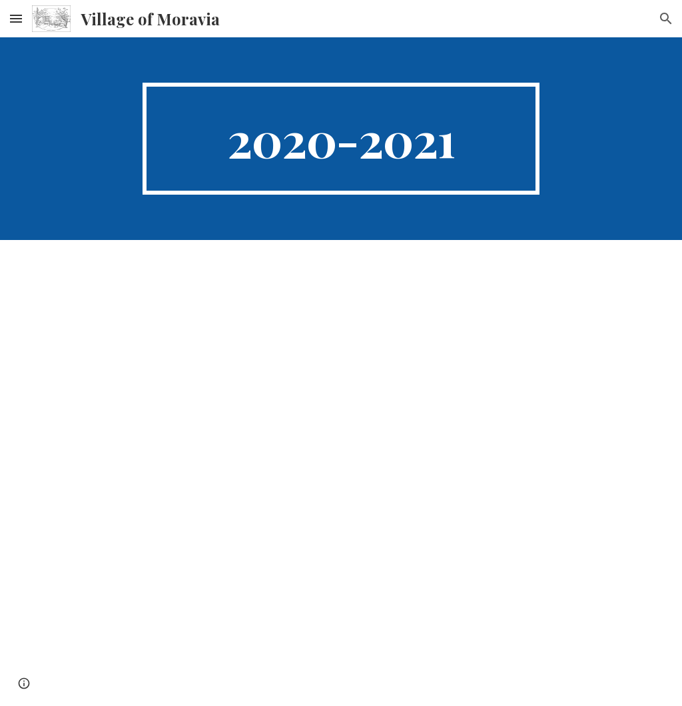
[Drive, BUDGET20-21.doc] (341, 473)
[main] (341, 139)
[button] (16, 18)
